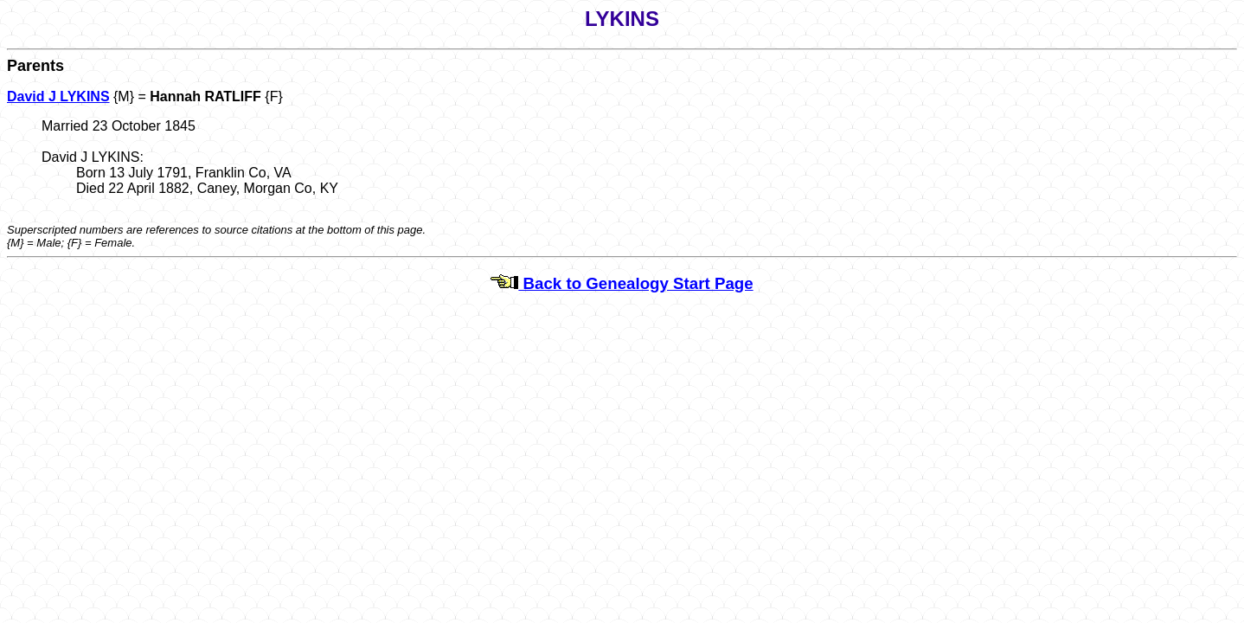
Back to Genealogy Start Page (622, 283)
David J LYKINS (58, 96)
